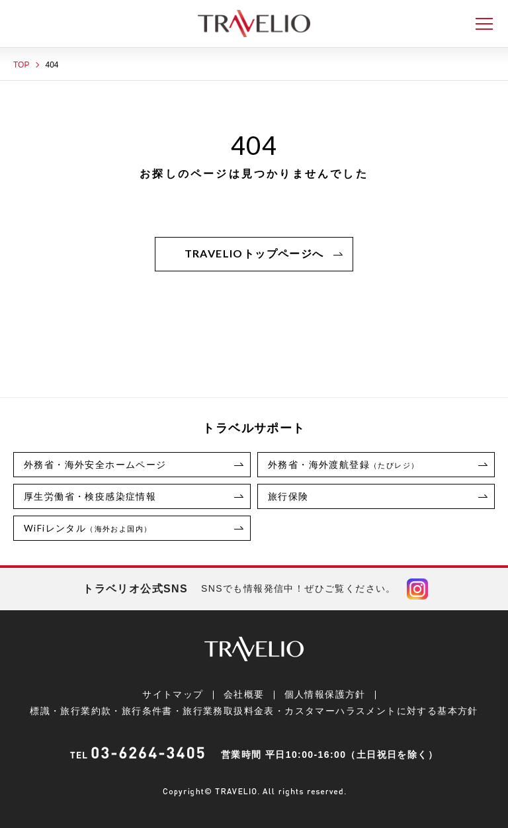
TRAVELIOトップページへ (254, 253)
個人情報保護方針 (324, 694)
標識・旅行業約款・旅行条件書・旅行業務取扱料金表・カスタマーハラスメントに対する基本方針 (254, 711)
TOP (21, 64)
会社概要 (244, 694)
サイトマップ (172, 694)
